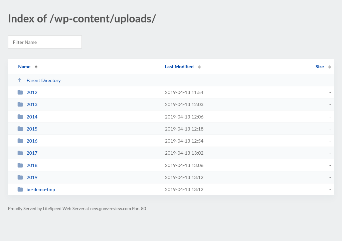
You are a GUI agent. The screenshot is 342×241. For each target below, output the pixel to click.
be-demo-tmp (36, 189)
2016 (27, 141)
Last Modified (179, 66)
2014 (27, 116)
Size (320, 66)
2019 (27, 177)
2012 (27, 92)
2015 (27, 129)
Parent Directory (39, 80)
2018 (27, 165)
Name (24, 66)
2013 (27, 104)
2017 (27, 153)
